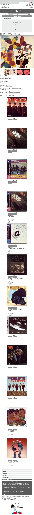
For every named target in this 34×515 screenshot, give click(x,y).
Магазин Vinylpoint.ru (7, 479)
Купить (15, 92)
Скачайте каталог (17, 16)
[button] (32, 37)
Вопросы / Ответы (6, 477)
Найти (29, 14)
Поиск (5, 14)
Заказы (17, 26)
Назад (17, 20)
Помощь (17, 29)
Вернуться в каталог (17, 22)
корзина (26, 0)
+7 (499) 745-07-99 (5, 4)
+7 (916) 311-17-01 (5, 6)
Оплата (4, 471)
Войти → (20, 0)
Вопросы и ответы (17, 31)
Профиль (17, 24)
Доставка (4, 473)
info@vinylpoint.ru (5, 7)
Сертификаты (17, 27)
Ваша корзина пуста (24, 2)
